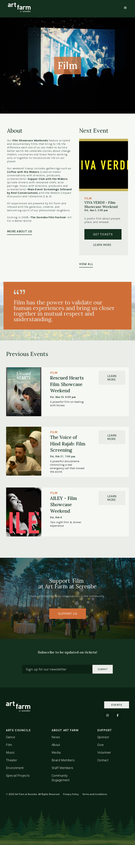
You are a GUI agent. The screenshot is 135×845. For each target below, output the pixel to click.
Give (100, 745)
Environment (15, 768)
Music (10, 752)
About (56, 745)
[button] (125, 8)
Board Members (63, 760)
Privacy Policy (71, 794)
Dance (10, 737)
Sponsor (103, 737)
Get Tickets (103, 234)
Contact (103, 760)
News (56, 737)
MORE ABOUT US (19, 231)
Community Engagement (61, 778)
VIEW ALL (86, 264)
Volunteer (104, 752)
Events (116, 704)
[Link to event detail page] (23, 391)
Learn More (102, 245)
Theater (11, 760)
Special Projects (18, 775)
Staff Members (62, 768)
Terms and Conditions (94, 794)
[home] (19, 7)
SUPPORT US (67, 614)
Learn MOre (111, 377)
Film (9, 745)
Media (56, 752)
